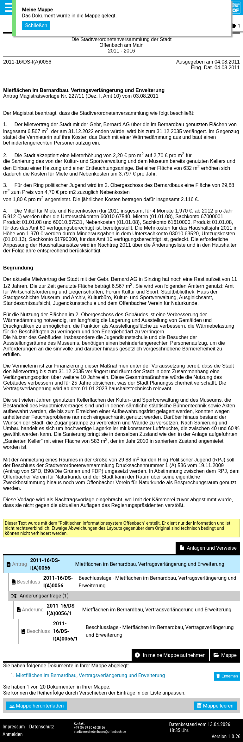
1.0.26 (234, 736)
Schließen (36, 25)
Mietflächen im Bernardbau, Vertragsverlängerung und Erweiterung (90, 675)
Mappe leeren (215, 706)
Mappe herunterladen (36, 706)
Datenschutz (41, 727)
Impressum (14, 727)
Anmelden (12, 734)
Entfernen (227, 676)
